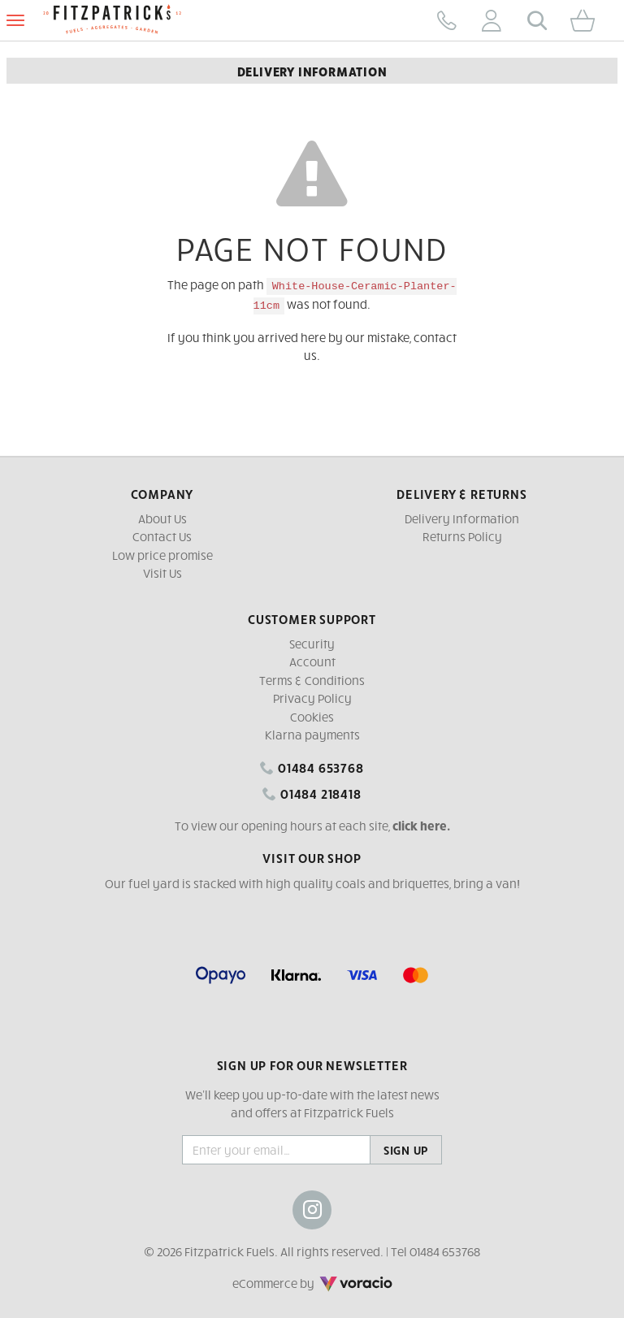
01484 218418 (311, 793)
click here (419, 825)
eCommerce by (312, 1283)
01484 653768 (311, 767)
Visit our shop (311, 857)
